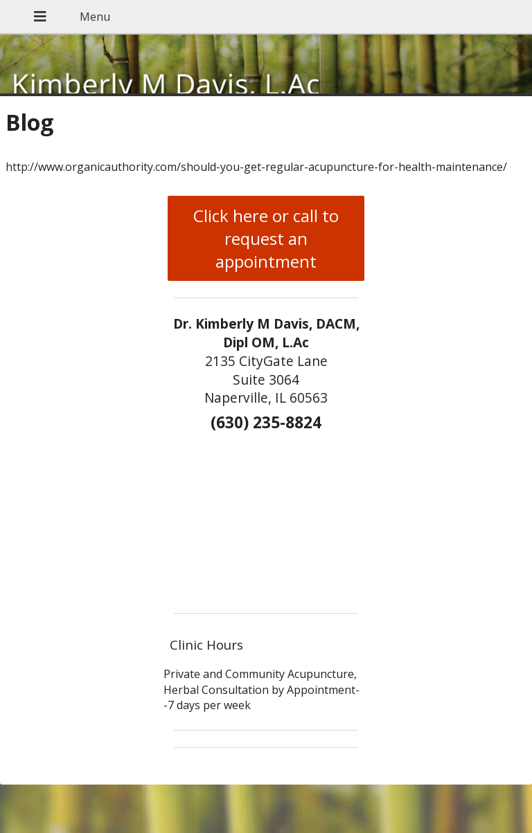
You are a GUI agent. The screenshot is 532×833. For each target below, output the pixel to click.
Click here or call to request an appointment (266, 238)
